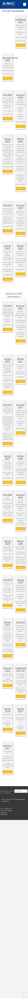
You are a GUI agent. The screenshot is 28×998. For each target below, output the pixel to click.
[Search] (16, 791)
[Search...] (21, 791)
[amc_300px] (8, 2)
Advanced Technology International (6, 812)
